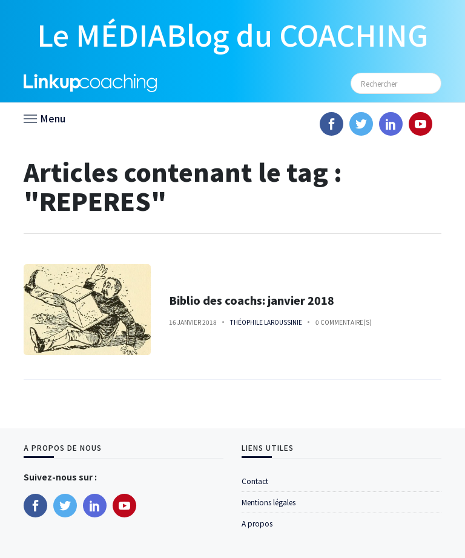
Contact (255, 481)
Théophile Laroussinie (266, 322)
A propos (257, 523)
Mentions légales (268, 502)
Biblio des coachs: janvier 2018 (251, 300)
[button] (44, 117)
